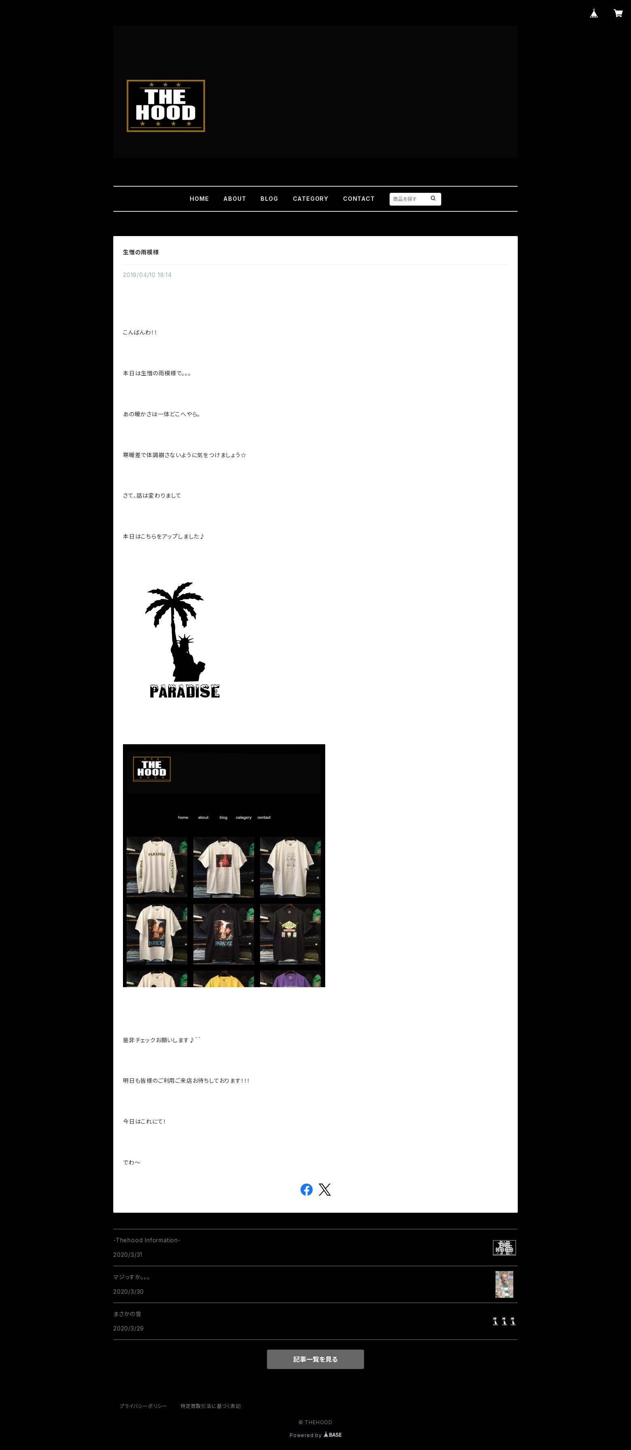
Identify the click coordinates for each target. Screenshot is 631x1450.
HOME (199, 198)
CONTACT (359, 198)
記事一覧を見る (315, 1359)
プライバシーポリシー (143, 1406)
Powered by (315, 1435)
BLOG (269, 198)
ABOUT (234, 198)
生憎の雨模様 (141, 252)
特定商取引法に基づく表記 (210, 1406)
